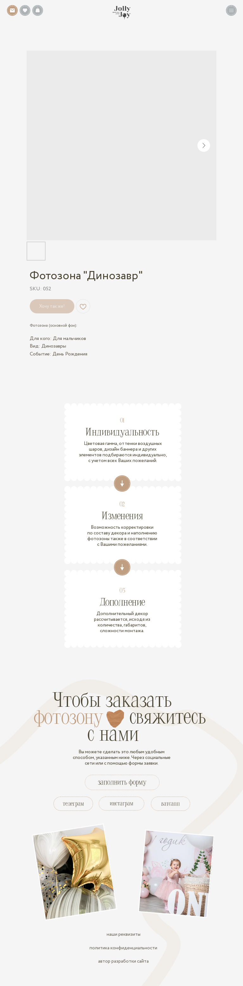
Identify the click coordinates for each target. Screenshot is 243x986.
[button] (231, 10)
